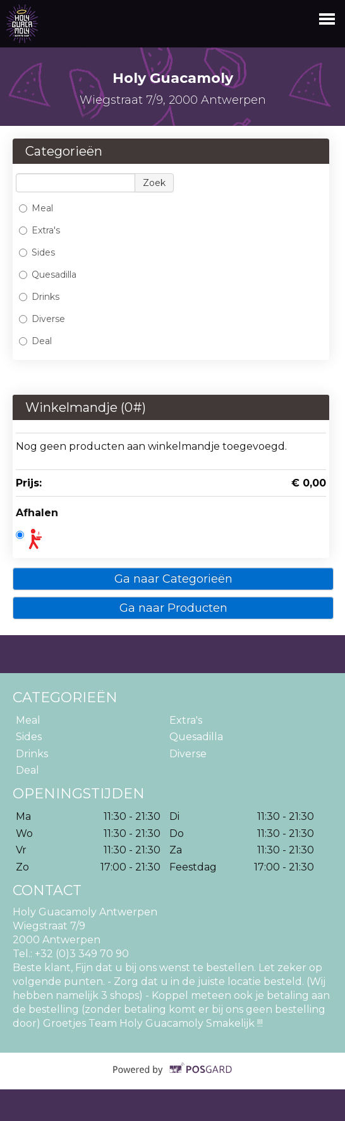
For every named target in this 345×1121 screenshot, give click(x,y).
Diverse (42, 319)
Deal (35, 341)
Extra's (39, 230)
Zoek (154, 183)
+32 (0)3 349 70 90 (82, 954)
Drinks (39, 296)
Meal (36, 208)
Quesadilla (47, 274)
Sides (37, 252)
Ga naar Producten (173, 608)
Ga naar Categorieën (173, 579)
